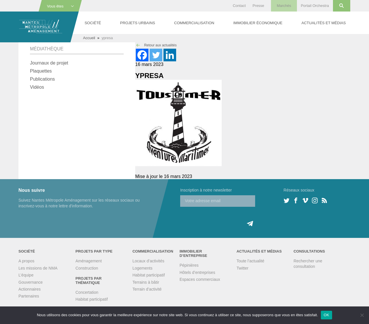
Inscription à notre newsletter (206, 190)
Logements (142, 268)
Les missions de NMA (37, 268)
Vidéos (37, 87)
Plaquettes (41, 71)
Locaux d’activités (148, 261)
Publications (42, 79)
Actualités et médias (324, 23)
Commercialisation (194, 23)
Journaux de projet (49, 62)
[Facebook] (142, 55)
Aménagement (89, 261)
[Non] (362, 315)
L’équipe (25, 275)
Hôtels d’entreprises (197, 272)
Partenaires (28, 296)
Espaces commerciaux (200, 279)
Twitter (242, 268)
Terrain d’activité (146, 289)
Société (92, 23)
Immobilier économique (257, 23)
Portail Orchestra (315, 5)
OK (326, 315)
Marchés (284, 5)
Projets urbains (137, 23)
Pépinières (189, 265)
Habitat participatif (92, 299)
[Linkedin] (169, 55)
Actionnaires (29, 289)
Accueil (89, 38)
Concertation (87, 292)
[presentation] (224, 218)
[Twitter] (156, 55)
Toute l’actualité (250, 261)
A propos (26, 261)
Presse (258, 5)
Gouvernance (30, 282)
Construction (87, 268)
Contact (239, 5)
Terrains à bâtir (145, 282)
